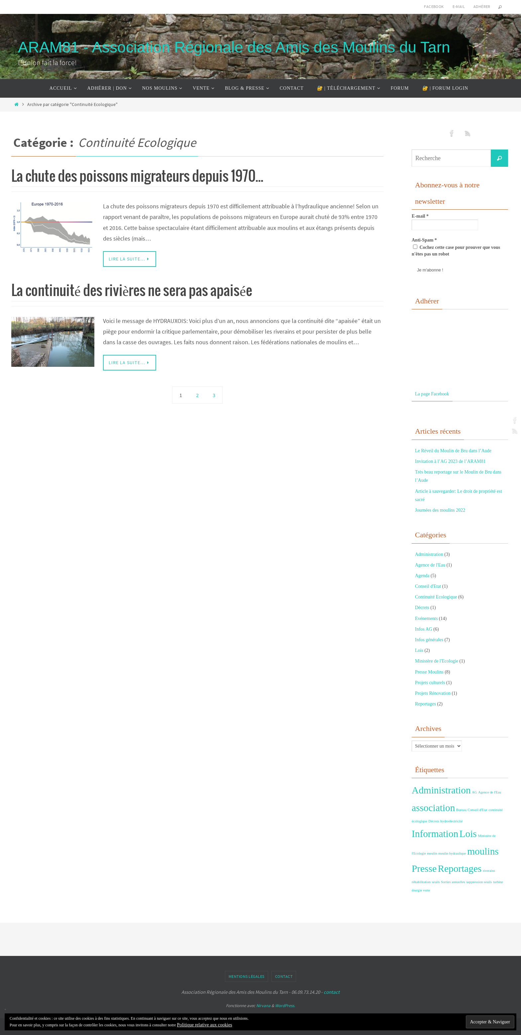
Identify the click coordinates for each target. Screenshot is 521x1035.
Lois (419, 650)
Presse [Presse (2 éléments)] (424, 868)
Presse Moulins (429, 672)
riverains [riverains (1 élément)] (489, 871)
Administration (429, 554)
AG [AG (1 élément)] (474, 792)
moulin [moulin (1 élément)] (432, 853)
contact (332, 992)
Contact (284, 976)
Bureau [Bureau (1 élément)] (461, 810)
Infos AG (423, 629)
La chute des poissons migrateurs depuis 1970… (137, 177)
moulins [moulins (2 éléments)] (483, 851)
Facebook (434, 6)
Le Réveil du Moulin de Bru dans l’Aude (453, 450)
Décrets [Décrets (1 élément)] (433, 821)
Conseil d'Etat (428, 586)
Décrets (422, 607)
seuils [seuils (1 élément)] (436, 882)
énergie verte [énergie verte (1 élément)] (421, 890)
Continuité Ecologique (436, 596)
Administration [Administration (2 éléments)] (441, 790)
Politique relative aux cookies (204, 1024)
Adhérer (481, 6)
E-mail (459, 6)
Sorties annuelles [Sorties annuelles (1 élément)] (453, 882)
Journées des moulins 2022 (440, 510)
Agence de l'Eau (430, 565)
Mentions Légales (246, 976)
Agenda (422, 575)
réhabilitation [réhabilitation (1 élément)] (421, 882)
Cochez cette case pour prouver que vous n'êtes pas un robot (456, 251)
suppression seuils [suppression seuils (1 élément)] (479, 882)
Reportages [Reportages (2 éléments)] (459, 868)
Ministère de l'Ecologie (436, 661)
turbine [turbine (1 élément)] (498, 882)
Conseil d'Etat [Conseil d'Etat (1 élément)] (477, 810)
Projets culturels (430, 682)
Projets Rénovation (433, 693)
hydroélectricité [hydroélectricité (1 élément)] (451, 821)
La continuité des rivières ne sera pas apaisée (131, 291)
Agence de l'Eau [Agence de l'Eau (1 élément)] (489, 792)
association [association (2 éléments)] (433, 807)
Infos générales (429, 639)
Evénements (426, 618)
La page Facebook (432, 393)
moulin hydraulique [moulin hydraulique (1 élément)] (452, 853)
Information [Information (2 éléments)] (435, 833)
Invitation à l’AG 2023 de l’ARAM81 (450, 461)
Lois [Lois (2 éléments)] (468, 833)
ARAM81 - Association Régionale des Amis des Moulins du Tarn (234, 47)
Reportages (425, 703)
